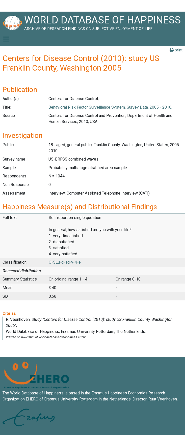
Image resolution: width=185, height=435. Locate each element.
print (176, 50)
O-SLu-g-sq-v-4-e (65, 262)
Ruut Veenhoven (162, 399)
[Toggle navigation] (6, 39)
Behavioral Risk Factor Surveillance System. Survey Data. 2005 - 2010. (110, 107)
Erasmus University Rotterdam (71, 399)
